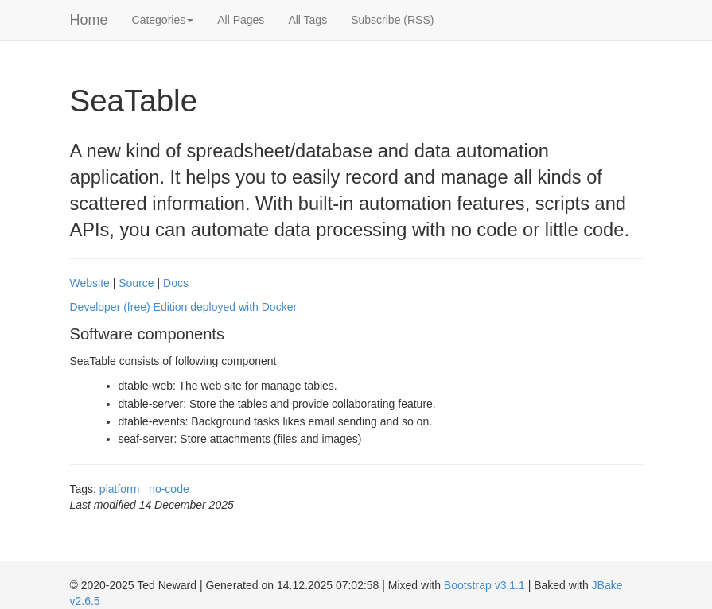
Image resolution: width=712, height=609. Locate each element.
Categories (163, 20)
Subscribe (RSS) (392, 20)
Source (136, 283)
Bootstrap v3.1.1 (484, 585)
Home (89, 20)
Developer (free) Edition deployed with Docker (184, 307)
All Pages (240, 20)
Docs (176, 283)
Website (90, 283)
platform (119, 489)
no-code (169, 489)
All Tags (307, 20)
